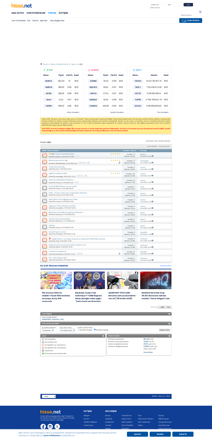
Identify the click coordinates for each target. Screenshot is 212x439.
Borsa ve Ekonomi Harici (59, 64)
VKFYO (93, 93)
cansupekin (59, 208)
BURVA (48, 81)
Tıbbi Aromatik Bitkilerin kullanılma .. (62, 180)
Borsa (107, 415)
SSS (28, 20)
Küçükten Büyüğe (85, 330)
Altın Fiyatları (127, 422)
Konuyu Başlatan (53, 150)
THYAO (138, 81)
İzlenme (133, 150)
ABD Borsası (163, 418)
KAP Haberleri (144, 422)
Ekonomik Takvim (145, 418)
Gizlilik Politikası (90, 422)
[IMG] (146, 344)
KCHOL (138, 106)
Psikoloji (51, 225)
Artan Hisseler (72, 112)
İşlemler (43, 20)
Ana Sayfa (17, 12)
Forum (52, 12)
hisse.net (161, 396)
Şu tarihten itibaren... (49, 328)
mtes (57, 169)
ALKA (48, 99)
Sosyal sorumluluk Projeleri (64, 154)
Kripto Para (126, 418)
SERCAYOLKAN (60, 163)
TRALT (138, 87)
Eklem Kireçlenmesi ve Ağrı (58, 160)
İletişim (63, 12)
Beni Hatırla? (155, 8)
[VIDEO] (146, 346)
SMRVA (48, 87)
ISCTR (138, 93)
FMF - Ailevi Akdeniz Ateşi (58, 258)
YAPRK (49, 106)
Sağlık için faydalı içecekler (58, 173)
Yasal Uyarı (88, 425)
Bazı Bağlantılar (57, 20)
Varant (108, 425)
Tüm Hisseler (162, 112)
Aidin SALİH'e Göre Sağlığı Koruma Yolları (63, 199)
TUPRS (138, 99)
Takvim (35, 20)
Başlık (44, 150)
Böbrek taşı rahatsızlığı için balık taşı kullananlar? (66, 212)
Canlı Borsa (127, 415)
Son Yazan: (144, 150)
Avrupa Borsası (165, 422)
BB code (146, 339)
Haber (108, 428)
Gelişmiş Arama (186, 15)
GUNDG (93, 106)
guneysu (58, 157)
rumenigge (59, 176)
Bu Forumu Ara (163, 146)
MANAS (93, 99)
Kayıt (196, 5)
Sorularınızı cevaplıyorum (58, 251)
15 (86, 176)
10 (88, 163)
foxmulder (59, 254)
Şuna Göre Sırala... (66, 328)
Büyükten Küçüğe (101, 330)
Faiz (140, 415)
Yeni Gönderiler (18, 20)
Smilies (146, 341)
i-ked (57, 241)
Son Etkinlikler (36, 12)
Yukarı (168, 307)
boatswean (59, 260)
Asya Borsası (164, 425)
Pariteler (125, 428)
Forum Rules (148, 352)
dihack (58, 247)
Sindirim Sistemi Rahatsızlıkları (59, 219)
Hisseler (108, 418)
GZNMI (93, 81)
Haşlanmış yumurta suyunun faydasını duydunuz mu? (68, 245)
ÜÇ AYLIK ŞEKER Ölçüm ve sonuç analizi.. (63, 186)
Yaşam (73, 64)
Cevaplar (126, 150)
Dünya (161, 415)
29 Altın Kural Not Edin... (57, 167)
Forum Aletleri (151, 146)
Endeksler (109, 422)
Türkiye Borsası (164, 428)
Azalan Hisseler (116, 112)
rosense (58, 183)
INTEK (48, 93)
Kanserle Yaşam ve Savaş (57, 232)
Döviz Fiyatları (127, 425)
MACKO (93, 87)
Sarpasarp (59, 214)
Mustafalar (59, 234)
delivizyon (59, 221)
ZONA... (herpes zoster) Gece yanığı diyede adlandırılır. (68, 193)
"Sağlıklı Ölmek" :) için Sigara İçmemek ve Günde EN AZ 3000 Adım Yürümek (78, 239)
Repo (140, 425)
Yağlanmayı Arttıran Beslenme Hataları (62, 206)
